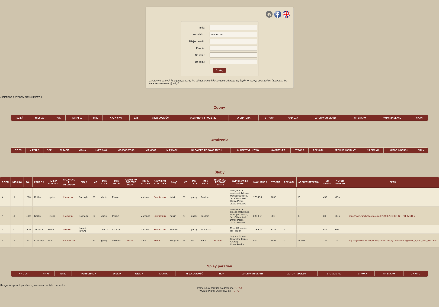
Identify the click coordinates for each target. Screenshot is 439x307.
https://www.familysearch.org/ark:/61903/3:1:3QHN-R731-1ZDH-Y (382, 216)
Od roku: (200, 55)
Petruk (157, 240)
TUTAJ (238, 288)
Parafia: (200, 48)
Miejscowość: (197, 41)
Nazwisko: (199, 34)
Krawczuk (68, 197)
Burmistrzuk (160, 197)
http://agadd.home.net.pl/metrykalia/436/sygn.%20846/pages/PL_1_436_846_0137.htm (393, 240)
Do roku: (200, 62)
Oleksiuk (129, 240)
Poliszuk (218, 240)
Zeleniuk (67, 229)
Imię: (202, 27)
